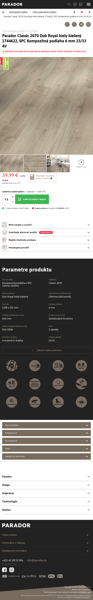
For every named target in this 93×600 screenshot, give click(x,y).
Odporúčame (45, 535)
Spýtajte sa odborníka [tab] (46, 456)
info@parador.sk (37, 560)
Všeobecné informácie (45, 550)
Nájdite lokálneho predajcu (45, 240)
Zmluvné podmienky (82, 597)
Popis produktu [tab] (46, 425)
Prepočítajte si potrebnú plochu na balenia (42, 177)
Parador (45, 477)
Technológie (45, 501)
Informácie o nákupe (45, 543)
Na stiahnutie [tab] (46, 441)
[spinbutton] (6, 199)
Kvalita (45, 510)
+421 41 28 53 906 (12, 560)
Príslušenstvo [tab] (46, 433)
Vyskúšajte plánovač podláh (45, 232)
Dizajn (45, 485)
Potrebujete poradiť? (45, 247)
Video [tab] (46, 449)
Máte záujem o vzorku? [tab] (45, 224)
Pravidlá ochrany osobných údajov (78, 595)
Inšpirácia (45, 493)
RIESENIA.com (85, 592)
